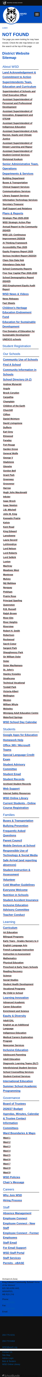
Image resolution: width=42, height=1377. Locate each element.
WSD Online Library (11, 1364)
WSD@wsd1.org (9, 1347)
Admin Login (8, 1358)
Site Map (6, 1355)
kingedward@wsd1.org (12, 1315)
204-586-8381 (8, 1302)
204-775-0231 (8, 1335)
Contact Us (7, 1352)
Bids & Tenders (9, 1361)
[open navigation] (37, 14)
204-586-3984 (8, 1308)
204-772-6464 (8, 1341)
